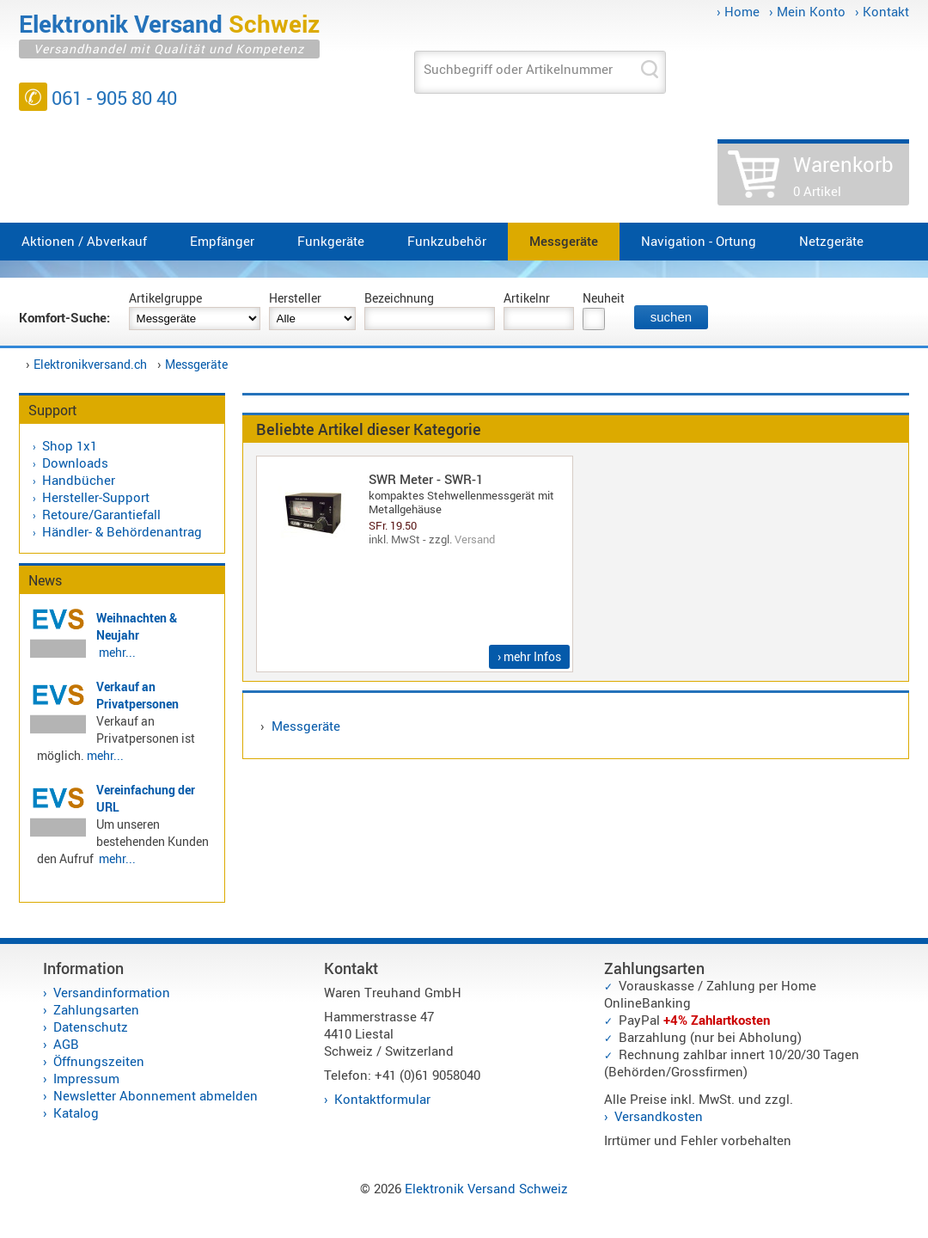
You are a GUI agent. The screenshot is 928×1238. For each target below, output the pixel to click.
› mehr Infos (529, 656)
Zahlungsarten (96, 1009)
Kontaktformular (382, 1098)
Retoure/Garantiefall (101, 514)
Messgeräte (563, 240)
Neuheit (604, 298)
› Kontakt (882, 11)
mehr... (117, 652)
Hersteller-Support (96, 497)
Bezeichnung (399, 298)
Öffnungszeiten (98, 1060)
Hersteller (295, 298)
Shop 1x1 (69, 445)
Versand (475, 539)
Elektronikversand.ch (90, 364)
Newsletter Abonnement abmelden (155, 1095)
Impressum (86, 1078)
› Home (738, 11)
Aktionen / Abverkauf (84, 240)
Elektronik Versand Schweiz (486, 1188)
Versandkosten (658, 1116)
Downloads (75, 462)
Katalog (76, 1112)
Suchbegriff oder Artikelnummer (518, 68)
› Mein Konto (807, 11)
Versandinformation (111, 992)
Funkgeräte (330, 240)
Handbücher (78, 479)
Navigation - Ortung (698, 240)
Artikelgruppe (165, 298)
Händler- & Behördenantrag (122, 531)
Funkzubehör (446, 240)
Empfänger (222, 240)
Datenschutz (90, 1026)
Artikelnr (527, 298)
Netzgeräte (831, 240)
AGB (66, 1043)
